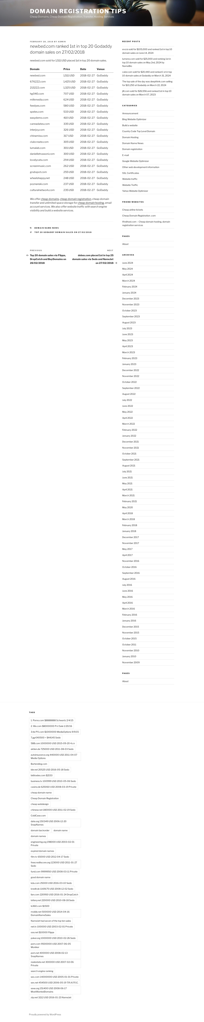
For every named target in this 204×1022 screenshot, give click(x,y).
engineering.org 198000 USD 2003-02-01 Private (52, 843)
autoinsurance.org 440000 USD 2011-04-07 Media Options (54, 756)
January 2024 (129, 292)
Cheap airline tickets (132, 209)
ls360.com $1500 (40, 906)
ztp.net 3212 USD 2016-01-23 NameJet (51, 997)
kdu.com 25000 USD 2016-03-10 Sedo (51, 883)
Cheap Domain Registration (45, 798)
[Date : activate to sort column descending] (88, 69)
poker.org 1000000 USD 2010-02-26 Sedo (53, 938)
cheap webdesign (40, 804)
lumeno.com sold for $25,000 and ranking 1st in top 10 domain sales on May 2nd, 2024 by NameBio (146, 62)
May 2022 (127, 411)
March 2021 (128, 495)
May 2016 (127, 596)
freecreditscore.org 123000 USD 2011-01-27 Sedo (54, 864)
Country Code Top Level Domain (138, 131)
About (125, 244)
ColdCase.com (38, 815)
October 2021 (129, 453)
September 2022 (131, 388)
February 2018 (129, 525)
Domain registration (132, 149)
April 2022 (127, 417)
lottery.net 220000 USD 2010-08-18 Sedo (52, 900)
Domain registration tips (78, 11)
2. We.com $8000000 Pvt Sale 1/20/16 (51, 726)
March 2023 (128, 352)
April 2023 (127, 346)
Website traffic (130, 179)
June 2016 (127, 590)
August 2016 (128, 578)
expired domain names (42, 851)
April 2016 (127, 602)
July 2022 (127, 400)
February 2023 (129, 358)
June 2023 (127, 334)
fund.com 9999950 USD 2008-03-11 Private (54, 871)
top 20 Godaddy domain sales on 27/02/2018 (63, 232)
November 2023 (130, 304)
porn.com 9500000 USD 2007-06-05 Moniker (51, 945)
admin (62, 42)
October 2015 (129, 638)
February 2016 (129, 614)
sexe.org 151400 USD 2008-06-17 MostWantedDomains (49, 990)
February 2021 (129, 501)
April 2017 (127, 555)
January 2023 (129, 364)
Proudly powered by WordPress (45, 1014)
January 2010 (129, 656)
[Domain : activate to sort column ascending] (46, 69)
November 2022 (130, 376)
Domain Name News (46, 228)
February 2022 (129, 429)
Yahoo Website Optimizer (135, 191)
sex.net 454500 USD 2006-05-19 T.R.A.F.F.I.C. (54, 982)
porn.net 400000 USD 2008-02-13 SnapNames (49, 954)
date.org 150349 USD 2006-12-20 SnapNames (48, 823)
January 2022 (129, 435)
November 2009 (131, 662)
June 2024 (127, 262)
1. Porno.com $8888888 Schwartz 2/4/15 (52, 720)
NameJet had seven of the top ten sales (51, 920)
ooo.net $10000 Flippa (42, 932)
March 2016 (128, 608)
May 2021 (127, 483)
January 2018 (129, 531)
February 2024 (129, 286)
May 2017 (127, 549)
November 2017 (130, 543)
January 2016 (129, 620)
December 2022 (130, 370)
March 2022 (128, 423)
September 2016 (131, 573)
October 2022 (129, 382)
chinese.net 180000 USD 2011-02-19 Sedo (53, 809)
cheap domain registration (75, 199)
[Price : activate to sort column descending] (71, 69)
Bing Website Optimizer (134, 119)
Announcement (130, 113)
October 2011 (129, 644)
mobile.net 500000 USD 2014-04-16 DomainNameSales (50, 913)
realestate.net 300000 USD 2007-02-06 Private (52, 964)
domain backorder (40, 830)
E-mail (125, 155)
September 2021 (130, 459)
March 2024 (128, 280)
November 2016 (130, 561)
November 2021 (130, 447)
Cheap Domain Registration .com (139, 215)
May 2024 (127, 268)
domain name (61, 830)
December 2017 (130, 537)
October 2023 (129, 310)
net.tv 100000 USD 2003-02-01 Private (52, 926)
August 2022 (128, 394)
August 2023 (129, 322)
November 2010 (130, 650)
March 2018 (128, 519)
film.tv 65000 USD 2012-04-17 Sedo (50, 856)
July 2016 (127, 584)
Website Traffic (130, 185)
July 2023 (127, 328)
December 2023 (130, 298)
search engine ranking (42, 971)
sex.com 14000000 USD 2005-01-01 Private (55, 976)
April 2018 (127, 513)
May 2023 (127, 340)
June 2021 (127, 477)
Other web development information (140, 167)
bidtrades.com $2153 (41, 775)
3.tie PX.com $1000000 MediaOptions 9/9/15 (55, 731)
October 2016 (129, 567)
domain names (38, 836)
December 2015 (130, 626)
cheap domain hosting (91, 202)
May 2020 (127, 507)
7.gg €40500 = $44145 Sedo (46, 737)
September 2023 (131, 316)
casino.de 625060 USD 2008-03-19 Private (53, 786)
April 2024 (127, 274)
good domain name (40, 877)
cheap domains (50, 199)
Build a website (130, 125)
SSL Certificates (130, 173)
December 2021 (130, 441)
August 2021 (128, 465)
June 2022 (127, 406)
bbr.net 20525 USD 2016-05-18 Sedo (50, 769)
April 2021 (127, 489)
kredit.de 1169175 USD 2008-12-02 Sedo (52, 888)
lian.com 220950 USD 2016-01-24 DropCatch (54, 894)
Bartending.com (39, 763)
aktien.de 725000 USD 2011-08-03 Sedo (52, 749)
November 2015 (130, 632)
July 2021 (127, 471)
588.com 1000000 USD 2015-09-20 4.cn (53, 743)
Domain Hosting (130, 137)
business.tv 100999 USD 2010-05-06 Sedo (53, 781)
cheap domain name (41, 792)
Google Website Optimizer (135, 161)
